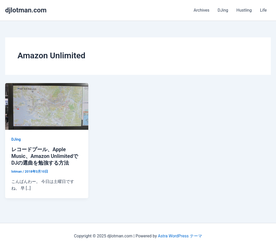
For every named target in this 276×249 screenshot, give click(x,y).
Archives (201, 10)
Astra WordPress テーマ (180, 236)
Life (263, 10)
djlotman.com (26, 10)
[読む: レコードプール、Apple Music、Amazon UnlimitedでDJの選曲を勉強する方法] (46, 106)
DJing (223, 10)
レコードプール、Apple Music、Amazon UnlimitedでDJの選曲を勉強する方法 (44, 156)
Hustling (244, 10)
